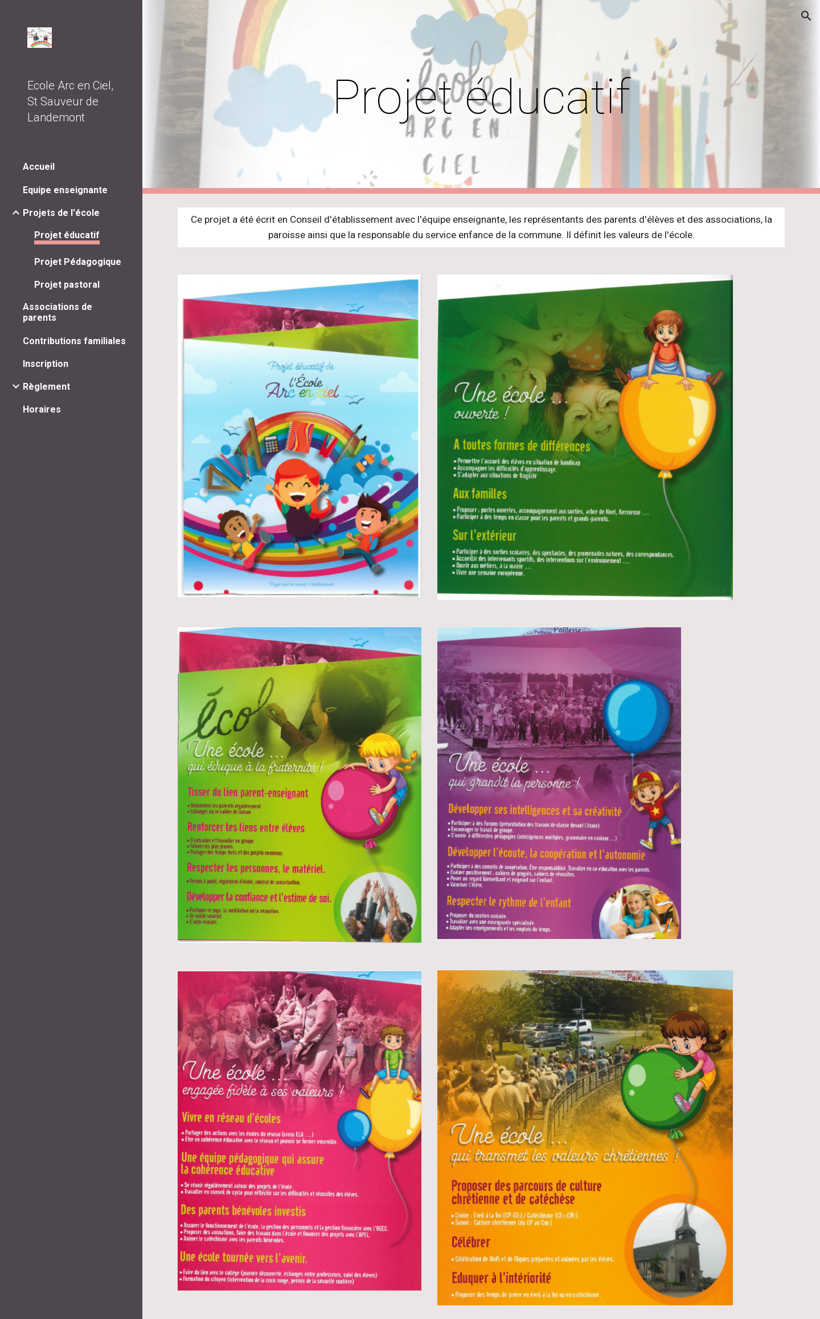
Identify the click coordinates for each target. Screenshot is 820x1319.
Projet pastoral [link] (67, 284)
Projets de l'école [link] (61, 212)
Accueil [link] (39, 166)
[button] (806, 16)
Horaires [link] (42, 409)
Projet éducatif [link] (67, 235)
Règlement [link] (46, 386)
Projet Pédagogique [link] (77, 261)
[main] (481, 97)
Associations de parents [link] (57, 312)
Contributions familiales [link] (74, 341)
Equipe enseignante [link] (65, 190)
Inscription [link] (45, 363)
